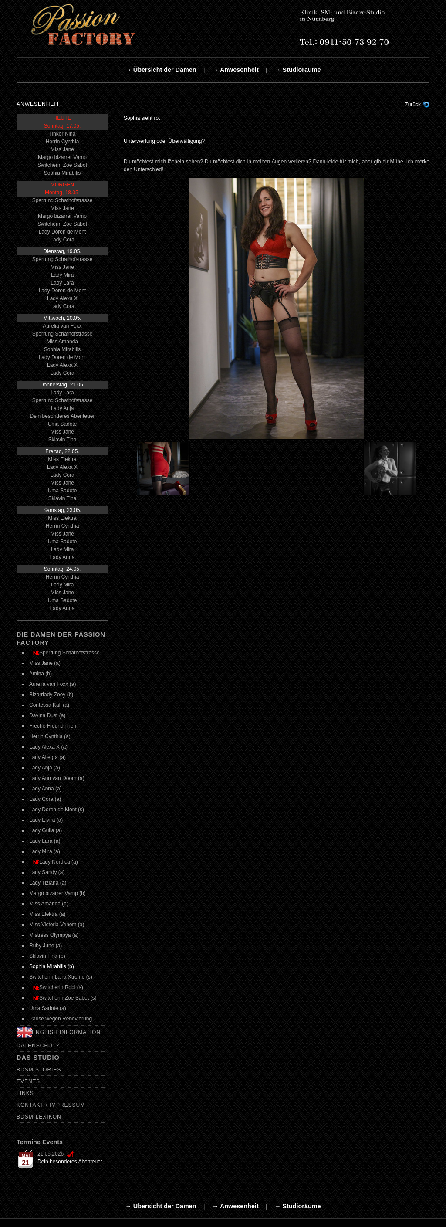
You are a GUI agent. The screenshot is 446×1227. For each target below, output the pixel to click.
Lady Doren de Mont (62, 232)
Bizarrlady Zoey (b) (51, 694)
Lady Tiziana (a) (47, 883)
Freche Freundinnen (52, 726)
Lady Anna (62, 557)
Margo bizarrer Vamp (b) (57, 893)
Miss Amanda (62, 342)
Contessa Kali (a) (49, 705)
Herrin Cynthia (62, 142)
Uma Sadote (62, 424)
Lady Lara (62, 283)
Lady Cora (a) (45, 799)
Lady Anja (62, 408)
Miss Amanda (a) (48, 904)
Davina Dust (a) (47, 715)
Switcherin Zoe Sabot (62, 165)
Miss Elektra (62, 459)
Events (28, 1081)
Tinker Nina (62, 134)
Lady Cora (62, 240)
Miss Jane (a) (45, 663)
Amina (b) (40, 674)
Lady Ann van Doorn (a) (56, 778)
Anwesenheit (38, 104)
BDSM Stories (39, 1070)
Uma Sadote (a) (47, 1008)
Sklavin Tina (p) (47, 956)
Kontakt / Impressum (51, 1105)
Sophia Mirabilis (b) (51, 966)
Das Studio (38, 1057)
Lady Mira (62, 275)
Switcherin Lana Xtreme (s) (60, 977)
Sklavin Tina (62, 440)
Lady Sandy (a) (46, 872)
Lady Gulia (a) (45, 830)
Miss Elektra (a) (47, 914)
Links (25, 1093)
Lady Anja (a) (44, 768)
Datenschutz (38, 1046)
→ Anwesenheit (235, 69)
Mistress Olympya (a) (53, 935)
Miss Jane (62, 149)
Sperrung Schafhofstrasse (62, 200)
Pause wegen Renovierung (60, 1019)
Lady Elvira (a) (46, 820)
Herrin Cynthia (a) (50, 736)
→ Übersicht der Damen (160, 69)
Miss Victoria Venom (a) (56, 925)
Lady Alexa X (62, 298)
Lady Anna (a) (45, 789)
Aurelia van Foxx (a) (52, 684)
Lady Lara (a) (44, 841)
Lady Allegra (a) (47, 757)
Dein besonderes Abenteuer (62, 416)
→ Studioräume (297, 69)
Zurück (413, 105)
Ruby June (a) (45, 945)
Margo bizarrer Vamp (62, 157)
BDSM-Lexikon (39, 1117)
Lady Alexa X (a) (48, 747)
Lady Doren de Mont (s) (56, 810)
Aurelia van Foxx (62, 326)
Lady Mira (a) (44, 851)
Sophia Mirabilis (62, 173)
